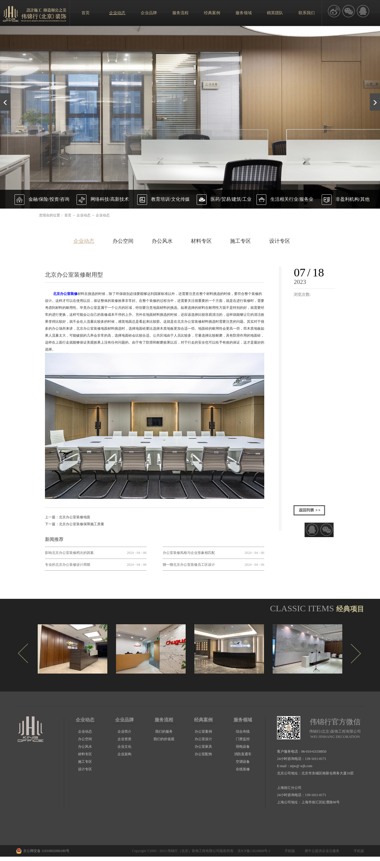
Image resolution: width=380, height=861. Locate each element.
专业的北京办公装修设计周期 (67, 565)
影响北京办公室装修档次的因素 (69, 553)
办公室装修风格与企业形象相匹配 (189, 553)
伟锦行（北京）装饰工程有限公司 (193, 851)
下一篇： (74, 524)
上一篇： (67, 517)
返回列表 (309, 510)
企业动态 (84, 215)
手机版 (289, 851)
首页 (86, 13)
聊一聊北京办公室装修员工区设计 (189, 565)
